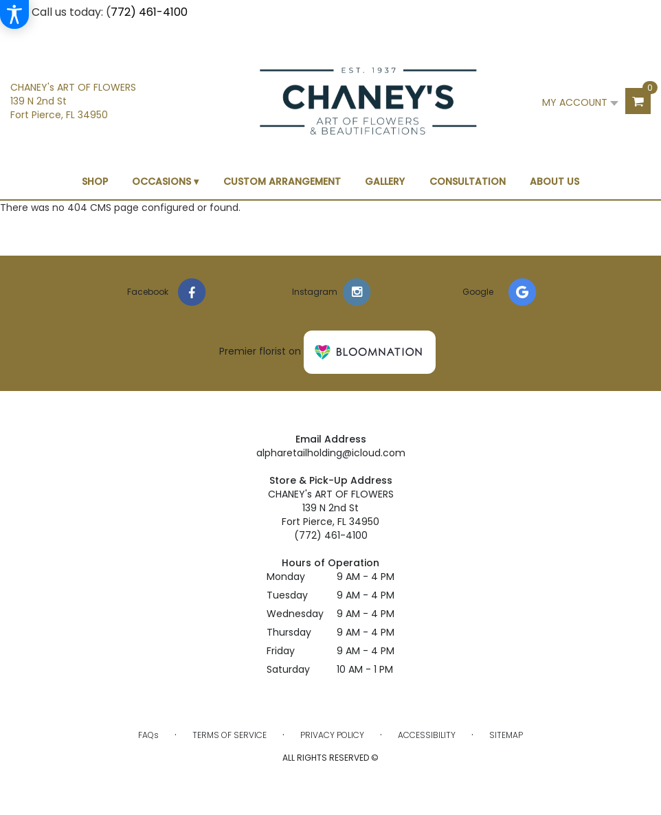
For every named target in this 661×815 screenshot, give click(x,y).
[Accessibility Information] (14, 14)
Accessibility (427, 735)
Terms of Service (229, 735)
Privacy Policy (332, 735)
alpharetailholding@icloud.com (330, 453)
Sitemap (506, 735)
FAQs (148, 735)
